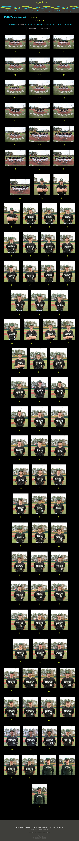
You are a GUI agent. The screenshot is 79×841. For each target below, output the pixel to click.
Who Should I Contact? (56, 827)
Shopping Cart (48, 11)
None (30, 24)
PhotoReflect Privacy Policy (23, 827)
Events (26, 11)
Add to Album (39, 24)
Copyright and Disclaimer (41, 827)
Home (9, 11)
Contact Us (36, 11)
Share (60, 24)
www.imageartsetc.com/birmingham (39, 833)
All (26, 24)
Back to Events (12, 24)
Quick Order (69, 24)
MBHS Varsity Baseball (15, 17)
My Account (61, 11)
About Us (17, 11)
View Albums (50, 24)
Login (70, 11)
